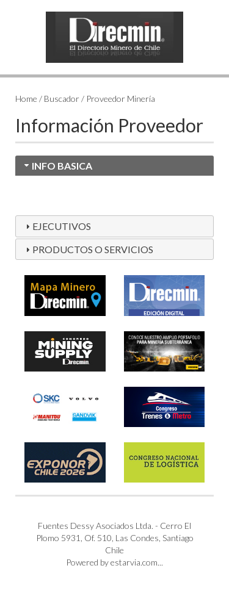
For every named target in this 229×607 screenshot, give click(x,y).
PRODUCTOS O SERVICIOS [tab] (88, 249)
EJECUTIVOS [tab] (57, 226)
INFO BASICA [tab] (57, 165)
